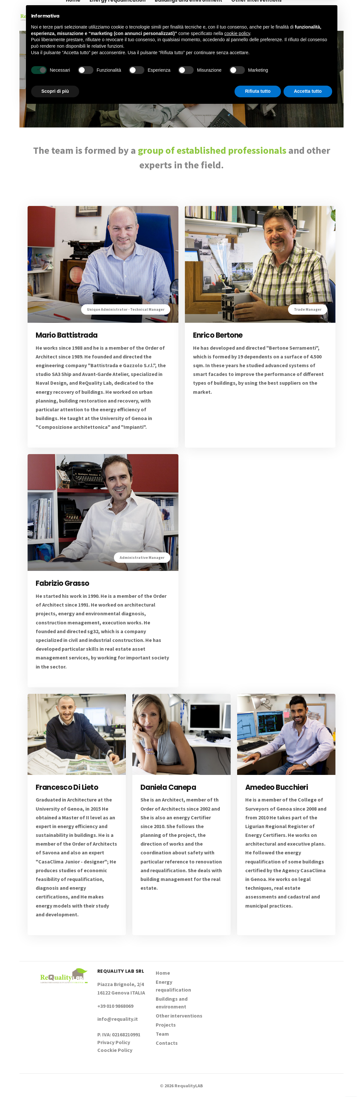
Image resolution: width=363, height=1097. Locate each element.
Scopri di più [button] (55, 1079)
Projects (76, 31)
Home (163, 973)
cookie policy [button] (237, 1021)
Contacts (131, 31)
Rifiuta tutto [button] (258, 1079)
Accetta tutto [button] (308, 1079)
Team (103, 31)
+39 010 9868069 (320, 15)
